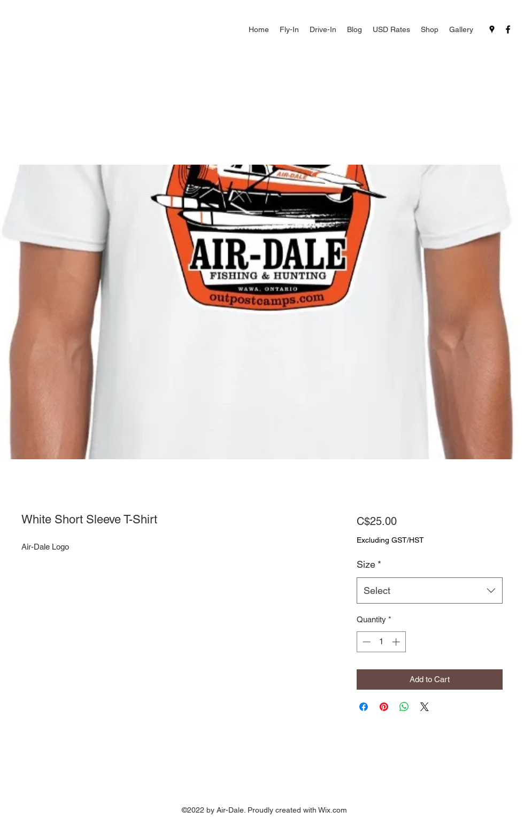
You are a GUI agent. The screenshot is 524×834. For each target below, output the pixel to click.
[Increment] (397, 642)
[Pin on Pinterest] (383, 706)
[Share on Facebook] (363, 706)
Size (369, 564)
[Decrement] (365, 642)
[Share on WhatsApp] (404, 706)
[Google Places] (492, 29)
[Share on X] (424, 706)
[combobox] (430, 590)
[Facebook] (508, 29)
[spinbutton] (381, 642)
